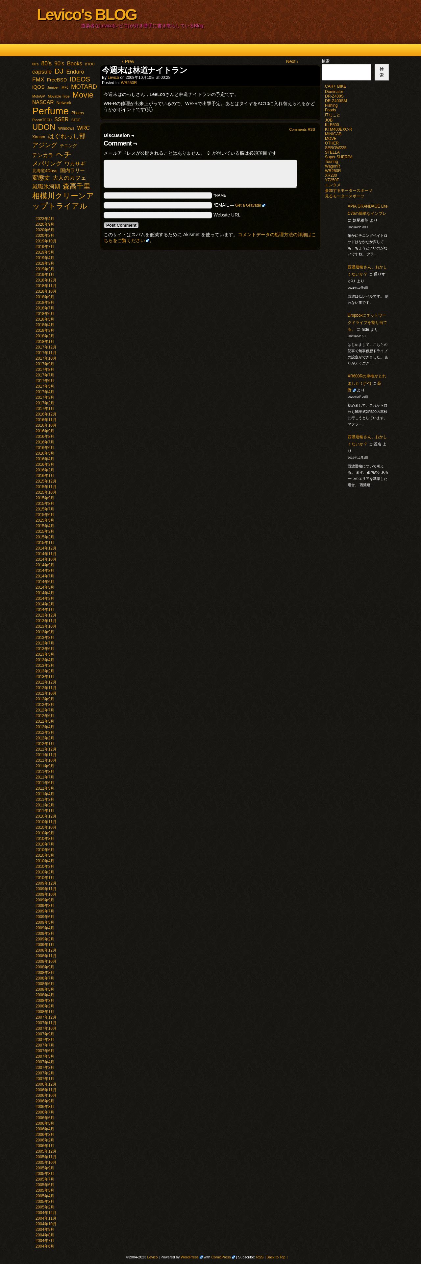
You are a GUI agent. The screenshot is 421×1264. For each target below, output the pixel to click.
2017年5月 (45, 386)
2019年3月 (45, 263)
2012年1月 (45, 743)
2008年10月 (46, 961)
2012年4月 (45, 727)
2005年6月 (45, 1185)
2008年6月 (45, 984)
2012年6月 (45, 715)
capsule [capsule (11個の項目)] (42, 71)
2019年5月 (45, 252)
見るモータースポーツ (344, 196)
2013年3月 (45, 665)
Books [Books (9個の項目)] (74, 63)
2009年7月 (45, 911)
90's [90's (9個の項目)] (59, 63)
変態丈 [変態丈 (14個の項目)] (41, 177)
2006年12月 (46, 1084)
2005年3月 (45, 1201)
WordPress (190, 1257)
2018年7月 (45, 308)
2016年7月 (45, 442)
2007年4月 (45, 1062)
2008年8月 (45, 972)
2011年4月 (45, 794)
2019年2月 (45, 269)
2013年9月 (45, 632)
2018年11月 (46, 285)
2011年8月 (45, 771)
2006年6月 (45, 1118)
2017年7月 (45, 375)
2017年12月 (46, 347)
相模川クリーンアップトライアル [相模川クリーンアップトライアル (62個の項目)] (63, 201)
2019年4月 (45, 258)
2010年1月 (45, 877)
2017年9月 (45, 364)
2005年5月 (45, 1190)
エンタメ (333, 185)
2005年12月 (46, 1151)
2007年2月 (45, 1073)
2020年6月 (45, 230)
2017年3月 (45, 397)
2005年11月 (46, 1157)
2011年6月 (45, 782)
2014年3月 (45, 598)
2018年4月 (45, 325)
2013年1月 (45, 676)
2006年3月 (45, 1134)
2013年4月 (45, 660)
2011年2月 (45, 805)
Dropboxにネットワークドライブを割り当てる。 (367, 322)
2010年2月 (45, 872)
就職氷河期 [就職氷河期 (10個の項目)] (46, 187)
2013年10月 (46, 626)
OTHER (332, 143)
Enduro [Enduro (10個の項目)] (75, 72)
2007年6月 (45, 1051)
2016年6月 (45, 447)
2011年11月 (46, 755)
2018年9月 (45, 297)
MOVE (330, 138)
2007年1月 (45, 1078)
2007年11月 (46, 1023)
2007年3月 (45, 1067)
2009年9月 (45, 900)
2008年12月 (46, 950)
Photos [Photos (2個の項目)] (77, 113)
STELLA (332, 152)
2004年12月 (46, 1212)
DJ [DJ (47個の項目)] (59, 71)
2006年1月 (45, 1145)
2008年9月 (45, 967)
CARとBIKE (335, 86)
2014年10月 (46, 559)
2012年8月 (45, 704)
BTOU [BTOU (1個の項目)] (89, 64)
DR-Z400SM (336, 101)
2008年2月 (45, 1006)
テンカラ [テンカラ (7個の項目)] (42, 155)
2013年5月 (45, 654)
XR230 (331, 175)
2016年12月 (46, 414)
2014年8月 (45, 570)
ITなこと (332, 115)
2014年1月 (45, 609)
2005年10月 (46, 1162)
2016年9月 (45, 431)
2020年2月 (45, 235)
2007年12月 (46, 1017)
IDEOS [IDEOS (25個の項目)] (80, 79)
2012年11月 (46, 688)
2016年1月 (45, 475)
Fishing (331, 105)
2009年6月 (45, 916)
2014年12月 (46, 548)
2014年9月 (45, 565)
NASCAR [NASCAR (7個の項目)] (43, 102)
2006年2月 (45, 1140)
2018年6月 (45, 313)
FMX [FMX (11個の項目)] (38, 79)
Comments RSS (302, 129)
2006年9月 (45, 1101)
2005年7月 (45, 1179)
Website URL (226, 214)
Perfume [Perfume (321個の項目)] (50, 110)
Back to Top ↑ (277, 1257)
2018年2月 (45, 336)
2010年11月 (46, 822)
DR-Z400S (334, 96)
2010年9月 (45, 833)
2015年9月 (45, 498)
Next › (292, 61)
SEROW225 (335, 148)
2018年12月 (46, 280)
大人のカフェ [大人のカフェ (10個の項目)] (69, 178)
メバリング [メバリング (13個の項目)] (47, 163)
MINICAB (333, 134)
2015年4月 (45, 526)
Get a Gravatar (248, 205)
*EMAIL (239, 205)
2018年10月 (46, 291)
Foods (330, 110)
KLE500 (332, 125)
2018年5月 (45, 319)
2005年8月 (45, 1173)
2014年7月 (45, 576)
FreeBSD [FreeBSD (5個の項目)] (57, 79)
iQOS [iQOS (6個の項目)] (38, 87)
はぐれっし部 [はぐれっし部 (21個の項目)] (67, 136)
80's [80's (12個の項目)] (46, 63)
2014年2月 (45, 604)
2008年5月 (45, 989)
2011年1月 (45, 810)
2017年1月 (45, 408)
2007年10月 (46, 1028)
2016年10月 (46, 425)
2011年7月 (45, 777)
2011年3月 (45, 799)
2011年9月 (45, 766)
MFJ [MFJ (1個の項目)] (65, 87)
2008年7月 (45, 978)
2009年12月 (46, 883)
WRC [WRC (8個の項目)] (83, 128)
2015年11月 (46, 487)
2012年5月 (45, 721)
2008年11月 (46, 956)
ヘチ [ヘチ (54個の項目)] (64, 154)
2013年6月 (45, 648)
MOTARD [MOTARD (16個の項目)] (84, 86)
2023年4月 (45, 218)
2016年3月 (45, 464)
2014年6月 (45, 581)
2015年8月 (45, 503)
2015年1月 (45, 542)
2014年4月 (45, 593)
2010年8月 (45, 838)
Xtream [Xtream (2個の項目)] (38, 137)
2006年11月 (46, 1090)
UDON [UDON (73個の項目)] (43, 127)
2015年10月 (46, 492)
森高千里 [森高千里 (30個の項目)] (76, 186)
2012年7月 (45, 710)
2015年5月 (45, 520)
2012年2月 (45, 738)
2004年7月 (45, 1240)
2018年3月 (45, 330)
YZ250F (332, 180)
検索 (326, 61)
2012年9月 (45, 699)
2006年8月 (45, 1106)
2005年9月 (45, 1168)
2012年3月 (45, 732)
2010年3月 (45, 866)
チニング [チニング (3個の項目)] (68, 145)
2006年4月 (45, 1129)
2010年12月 (46, 816)
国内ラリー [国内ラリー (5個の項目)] (72, 170)
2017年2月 (45, 403)
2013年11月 (46, 621)
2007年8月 (45, 1039)
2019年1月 (45, 274)
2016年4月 (45, 459)
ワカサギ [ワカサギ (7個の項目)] (75, 164)
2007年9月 (45, 1034)
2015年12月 (46, 481)
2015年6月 (45, 514)
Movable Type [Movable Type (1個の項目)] (58, 96)
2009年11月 (46, 889)
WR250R (129, 82)
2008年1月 (45, 1011)
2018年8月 (45, 302)
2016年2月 (45, 470)
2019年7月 (45, 246)
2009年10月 (46, 894)
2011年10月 (46, 760)
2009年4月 (45, 928)
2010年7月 (45, 844)
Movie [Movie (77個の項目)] (82, 94)
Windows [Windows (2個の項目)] (66, 128)
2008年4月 (45, 995)
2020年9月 (45, 224)
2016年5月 (45, 453)
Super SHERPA (339, 157)
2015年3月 (45, 531)
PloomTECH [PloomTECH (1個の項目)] (42, 120)
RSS (260, 1257)
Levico (113, 77)
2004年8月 (45, 1235)
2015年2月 (45, 537)
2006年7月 (45, 1112)
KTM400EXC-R (338, 129)
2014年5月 (45, 587)
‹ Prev (128, 61)
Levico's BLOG (86, 14)
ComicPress (221, 1257)
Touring (331, 161)
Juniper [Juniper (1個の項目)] (53, 87)
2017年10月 (46, 358)
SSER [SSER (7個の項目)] (62, 119)
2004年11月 (46, 1218)
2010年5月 (45, 855)
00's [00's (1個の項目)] (35, 64)
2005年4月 (45, 1196)
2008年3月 (45, 1000)
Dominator (334, 91)
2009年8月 (45, 905)
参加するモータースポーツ (348, 190)
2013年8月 (45, 637)
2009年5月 (45, 922)
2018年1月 (45, 341)
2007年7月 (45, 1045)
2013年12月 (46, 615)
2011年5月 (45, 788)
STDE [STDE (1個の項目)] (76, 120)
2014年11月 (46, 554)
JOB (329, 120)
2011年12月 (46, 749)
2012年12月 (46, 682)
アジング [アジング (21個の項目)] (44, 144)
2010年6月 (45, 849)
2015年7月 (45, 509)
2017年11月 (46, 352)
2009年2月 (45, 939)
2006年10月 (46, 1095)
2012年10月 (46, 693)
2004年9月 (45, 1229)
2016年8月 (45, 436)
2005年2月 (45, 1207)
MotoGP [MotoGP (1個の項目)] (38, 96)
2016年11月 (46, 420)
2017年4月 (45, 392)
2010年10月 (46, 827)
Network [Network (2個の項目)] (64, 103)
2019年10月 (46, 241)
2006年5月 (45, 1123)
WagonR (332, 166)
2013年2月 (45, 671)
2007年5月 (45, 1056)
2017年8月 (45, 369)
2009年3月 (45, 933)
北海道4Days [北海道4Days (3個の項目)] (44, 170)
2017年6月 (45, 380)
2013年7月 (45, 643)
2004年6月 (45, 1246)
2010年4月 (45, 861)
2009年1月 (45, 944)
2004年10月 (46, 1224)
